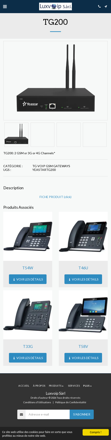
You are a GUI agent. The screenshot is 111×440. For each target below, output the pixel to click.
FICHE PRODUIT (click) (55, 197)
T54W (27, 268)
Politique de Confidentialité (70, 402)
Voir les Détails (28, 279)
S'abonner (81, 414)
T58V (83, 346)
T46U (83, 268)
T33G (28, 346)
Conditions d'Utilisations (37, 402)
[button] (5, 6)
